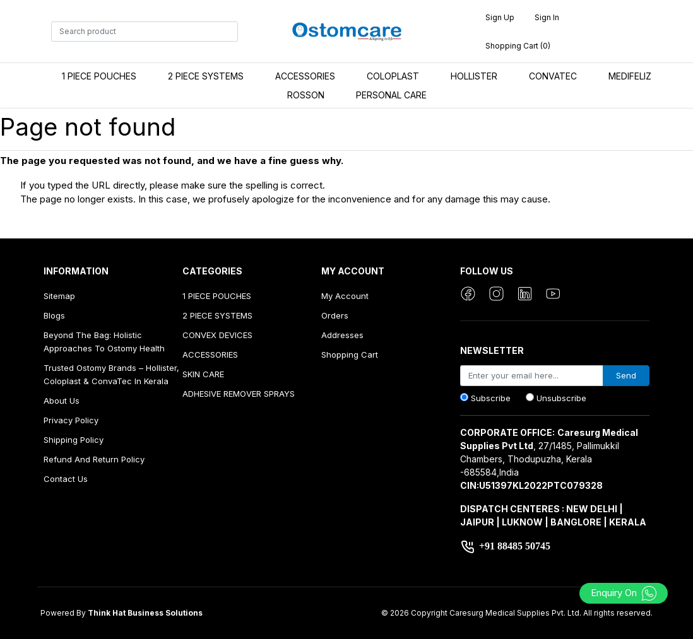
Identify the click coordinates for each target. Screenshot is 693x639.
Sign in (547, 17)
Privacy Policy (71, 420)
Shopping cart (349, 354)
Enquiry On (624, 593)
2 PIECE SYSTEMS (206, 76)
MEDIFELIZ (629, 76)
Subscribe (491, 398)
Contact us (66, 479)
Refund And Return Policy (94, 459)
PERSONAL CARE (391, 95)
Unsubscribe (561, 398)
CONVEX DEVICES (217, 335)
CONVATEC (553, 76)
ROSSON (305, 95)
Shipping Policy (74, 440)
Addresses (342, 335)
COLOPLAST (393, 76)
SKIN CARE (203, 374)
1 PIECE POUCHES (99, 76)
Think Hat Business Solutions (145, 613)
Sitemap (59, 296)
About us (62, 401)
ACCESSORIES (305, 76)
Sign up (499, 17)
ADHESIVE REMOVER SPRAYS (238, 394)
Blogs (54, 315)
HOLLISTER (474, 76)
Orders (334, 315)
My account (345, 296)
